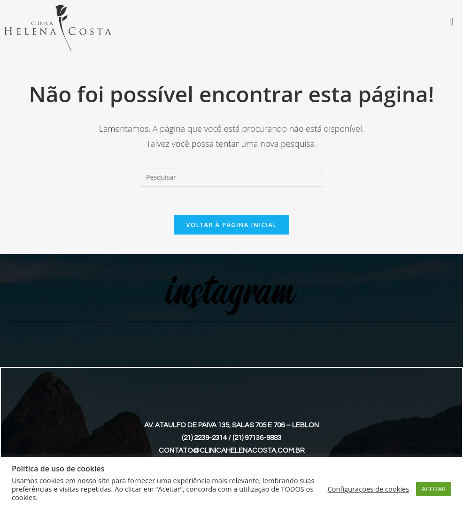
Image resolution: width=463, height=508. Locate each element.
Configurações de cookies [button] (368, 489)
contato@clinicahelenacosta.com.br (232, 450)
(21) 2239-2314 (204, 437)
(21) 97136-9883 (256, 437)
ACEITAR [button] (434, 489)
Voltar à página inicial (231, 224)
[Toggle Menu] (451, 21)
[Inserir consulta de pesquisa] (231, 177)
